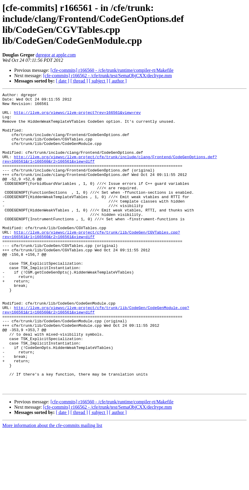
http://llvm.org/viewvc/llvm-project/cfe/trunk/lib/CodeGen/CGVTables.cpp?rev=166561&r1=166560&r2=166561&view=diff (91, 263)
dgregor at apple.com (56, 54)
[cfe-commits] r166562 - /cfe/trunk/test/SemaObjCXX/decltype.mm (107, 75)
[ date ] (62, 80)
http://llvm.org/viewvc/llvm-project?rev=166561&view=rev (77, 116)
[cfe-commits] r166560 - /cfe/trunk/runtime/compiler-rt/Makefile (112, 70)
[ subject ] (98, 80)
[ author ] (118, 80)
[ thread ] (79, 80)
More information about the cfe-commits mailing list (52, 484)
